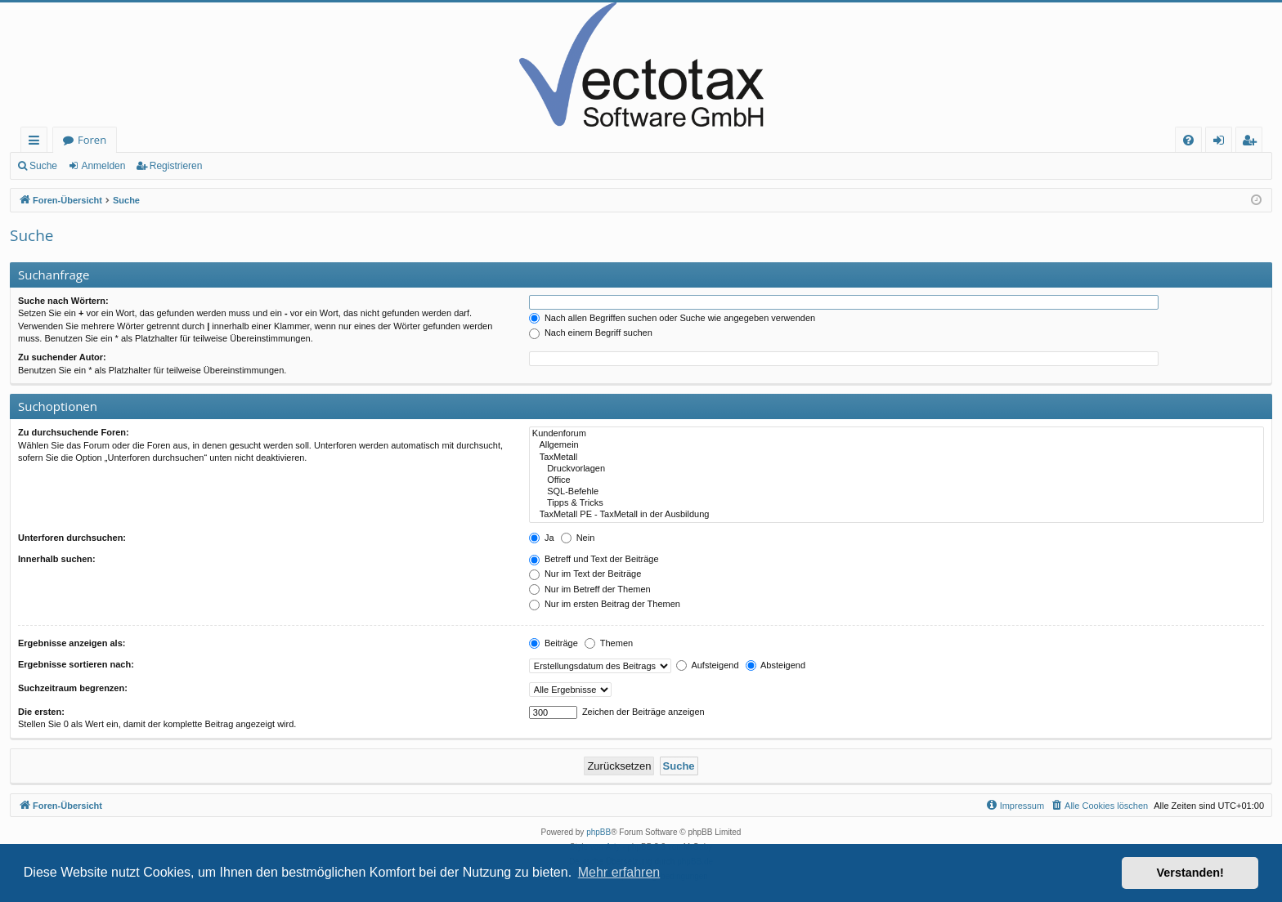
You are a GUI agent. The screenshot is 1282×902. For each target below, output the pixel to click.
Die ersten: (41, 712)
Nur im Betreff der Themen (590, 589)
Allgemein (896, 445)
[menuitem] (1188, 140)
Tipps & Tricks (896, 503)
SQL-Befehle (896, 492)
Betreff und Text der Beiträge (594, 559)
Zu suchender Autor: (62, 357)
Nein (578, 538)
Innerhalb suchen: (57, 559)
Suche (43, 166)
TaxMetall (896, 457)
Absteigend (776, 665)
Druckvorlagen (896, 469)
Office (896, 480)
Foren (92, 139)
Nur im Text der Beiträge (585, 573)
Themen (609, 643)
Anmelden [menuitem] (1223, 142)
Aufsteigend (707, 665)
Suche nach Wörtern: (63, 301)
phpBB (598, 832)
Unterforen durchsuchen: (72, 538)
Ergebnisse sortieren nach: (76, 664)
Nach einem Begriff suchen (590, 332)
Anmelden (103, 166)
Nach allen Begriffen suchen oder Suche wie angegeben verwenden (672, 318)
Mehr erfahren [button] (619, 872)
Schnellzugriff (37, 142)
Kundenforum (896, 434)
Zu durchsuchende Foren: (73, 432)
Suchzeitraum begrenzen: (73, 688)
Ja (541, 538)
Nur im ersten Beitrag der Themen (604, 604)
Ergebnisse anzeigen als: (71, 643)
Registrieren (176, 166)
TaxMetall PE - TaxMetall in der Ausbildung (896, 514)
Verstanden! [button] (1190, 872)
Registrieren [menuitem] (1253, 142)
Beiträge (553, 643)
